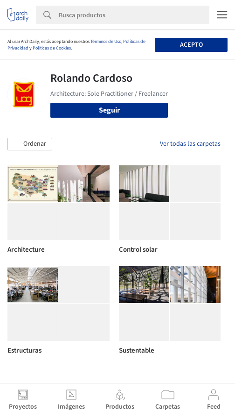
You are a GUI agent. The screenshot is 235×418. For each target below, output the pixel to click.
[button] (29, 144)
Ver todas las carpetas (190, 144)
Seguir (109, 110)
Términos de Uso (105, 41)
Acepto (191, 45)
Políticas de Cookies (52, 48)
